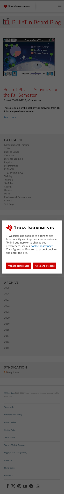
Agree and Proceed (45, 266)
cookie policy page (42, 246)
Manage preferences (18, 266)
